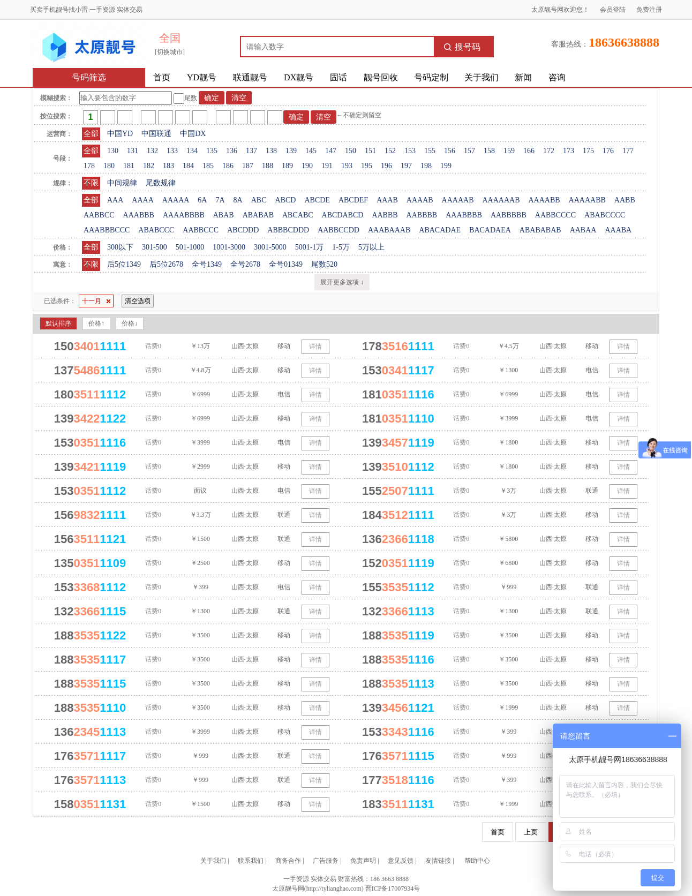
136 (231, 151)
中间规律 (122, 183)
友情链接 (438, 860)
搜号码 (462, 46)
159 (509, 151)
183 (168, 166)
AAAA (142, 200)
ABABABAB (540, 230)
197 (406, 166)
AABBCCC (201, 230)
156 (449, 151)
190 (307, 166)
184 (188, 166)
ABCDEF (353, 200)
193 (346, 166)
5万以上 (371, 247)
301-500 (154, 247)
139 (291, 151)
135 (211, 151)
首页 (161, 77)
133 (172, 151)
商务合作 (288, 860)
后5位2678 (166, 264)
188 (267, 166)
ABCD (285, 200)
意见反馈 (400, 860)
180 (109, 166)
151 (370, 151)
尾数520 (324, 264)
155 (429, 151)
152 (390, 151)
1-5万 (341, 247)
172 (548, 151)
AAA (115, 200)
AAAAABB (587, 200)
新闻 (523, 77)
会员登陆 (613, 9)
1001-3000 (229, 247)
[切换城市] (170, 52)
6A (202, 200)
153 (410, 151)
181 (128, 166)
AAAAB (420, 200)
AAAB (387, 200)
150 (350, 151)
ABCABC (297, 215)
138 (271, 151)
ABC (259, 200)
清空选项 (138, 301)
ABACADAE (440, 230)
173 (568, 151)
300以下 (120, 247)
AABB (624, 200)
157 (469, 151)
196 (386, 166)
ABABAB (258, 215)
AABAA (583, 230)
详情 (315, 346)
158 (489, 151)
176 (608, 151)
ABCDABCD (343, 215)
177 (628, 151)
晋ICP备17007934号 (392, 888)
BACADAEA (490, 230)
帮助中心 (477, 860)
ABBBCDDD (288, 230)
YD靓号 (201, 77)
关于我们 (481, 77)
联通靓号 (250, 77)
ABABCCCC (604, 215)
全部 (91, 134)
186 (228, 166)
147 (330, 151)
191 (327, 166)
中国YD (120, 134)
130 (112, 151)
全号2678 (245, 264)
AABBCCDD (338, 230)
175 (588, 151)
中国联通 (156, 134)
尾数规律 (161, 183)
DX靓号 (298, 77)
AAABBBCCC (107, 230)
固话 (338, 77)
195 (366, 166)
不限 (91, 183)
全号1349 (207, 264)
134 (192, 151)
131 (132, 151)
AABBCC (99, 215)
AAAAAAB (501, 200)
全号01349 (286, 264)
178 (89, 166)
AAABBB (138, 215)
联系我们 (251, 860)
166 (529, 151)
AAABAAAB (389, 230)
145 (311, 151)
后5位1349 (124, 264)
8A (238, 200)
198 (426, 166)
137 (251, 151)
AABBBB (422, 215)
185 (208, 166)
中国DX (193, 134)
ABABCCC (156, 230)
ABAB (223, 215)
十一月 (96, 301)
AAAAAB (458, 200)
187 (247, 166)
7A (219, 200)
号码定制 (431, 77)
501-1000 (190, 247)
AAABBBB (464, 215)
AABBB (384, 215)
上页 (531, 832)
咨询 (557, 77)
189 (287, 166)
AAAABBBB (184, 215)
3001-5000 (270, 247)
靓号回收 (381, 77)
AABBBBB (508, 215)
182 (148, 166)
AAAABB (544, 200)
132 (152, 151)
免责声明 (363, 860)
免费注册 (649, 9)
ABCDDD (243, 230)
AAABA (618, 230)
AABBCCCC (555, 215)
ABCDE (316, 200)
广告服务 (326, 860)
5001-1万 (309, 247)
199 (446, 166)
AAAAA (176, 200)
